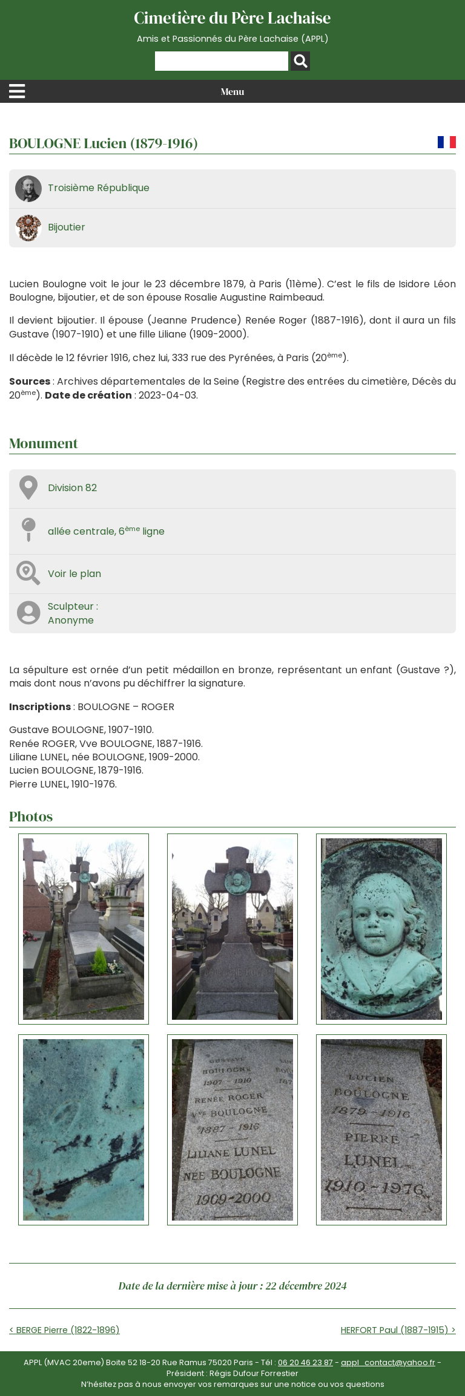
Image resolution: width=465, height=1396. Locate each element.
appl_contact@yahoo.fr (388, 1362)
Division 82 (72, 488)
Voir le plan (74, 574)
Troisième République (99, 188)
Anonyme (71, 620)
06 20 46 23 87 (305, 1362)
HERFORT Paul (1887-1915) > (398, 1330)
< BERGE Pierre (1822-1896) (64, 1330)
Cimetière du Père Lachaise (232, 26)
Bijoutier (66, 227)
